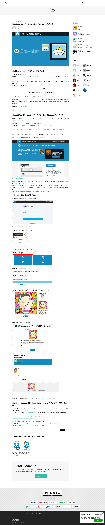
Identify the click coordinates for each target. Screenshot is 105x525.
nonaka (89, 75)
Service (75, 3)
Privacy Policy (39, 513)
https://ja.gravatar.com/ (18, 178)
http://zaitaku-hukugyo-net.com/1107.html (22, 418)
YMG (88, 90)
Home (13, 513)
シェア (67, 429)
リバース (19, 28)
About (65, 3)
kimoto (79, 70)
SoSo (78, 85)
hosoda (78, 65)
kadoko (89, 65)
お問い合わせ (41, 476)
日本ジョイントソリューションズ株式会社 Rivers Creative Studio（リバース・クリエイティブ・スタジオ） (5, 3)
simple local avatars (33, 412)
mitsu (88, 70)
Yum (78, 90)
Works (83, 3)
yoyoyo (78, 95)
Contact (101, 3)
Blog (92, 3)
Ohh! (88, 80)
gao (78, 75)
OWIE (78, 80)
